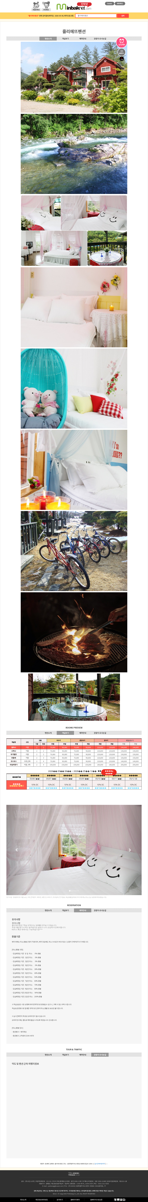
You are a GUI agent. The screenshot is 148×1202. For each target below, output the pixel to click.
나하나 (13, 751)
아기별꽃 (14, 754)
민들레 (13, 758)
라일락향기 (13, 764)
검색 (122, 15)
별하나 (13, 747)
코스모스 (14, 761)
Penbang (70, 1194)
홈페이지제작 (75, 1199)
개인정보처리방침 (41, 1199)
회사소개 (23, 1199)
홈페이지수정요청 (96, 1199)
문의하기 (60, 1199)
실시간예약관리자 (100, 1164)
